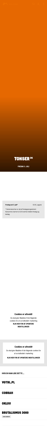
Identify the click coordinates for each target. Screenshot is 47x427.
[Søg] (33, 4)
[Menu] (43, 4)
